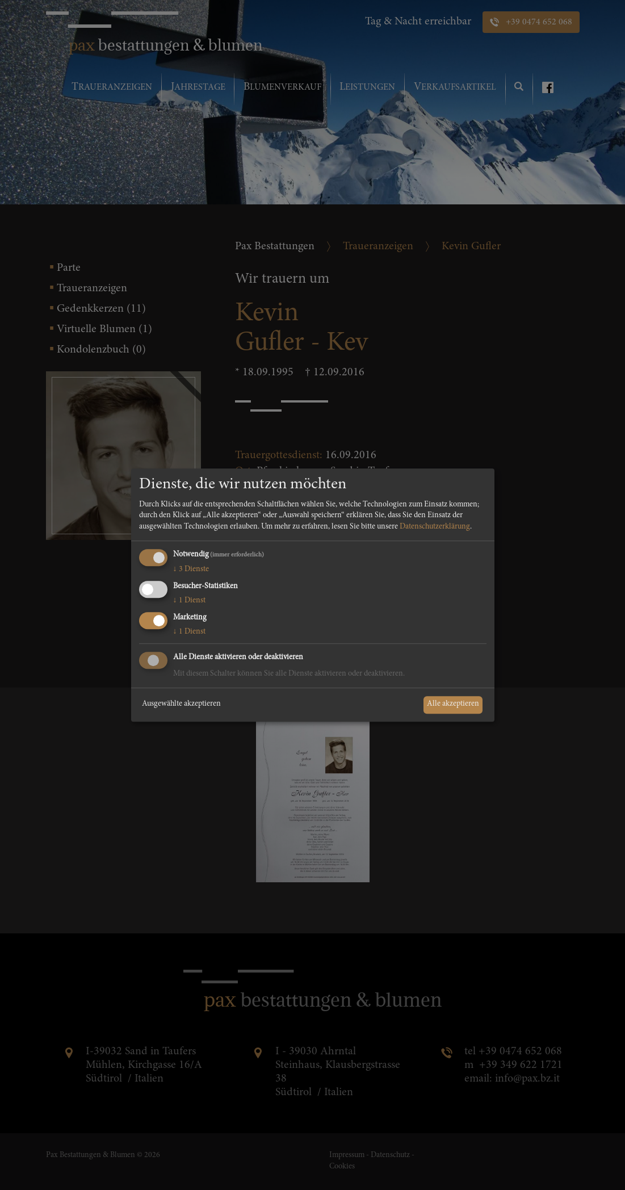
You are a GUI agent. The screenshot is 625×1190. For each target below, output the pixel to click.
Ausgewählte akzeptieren (181, 705)
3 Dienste (191, 570)
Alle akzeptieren (453, 705)
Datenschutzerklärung (435, 527)
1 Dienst (189, 601)
